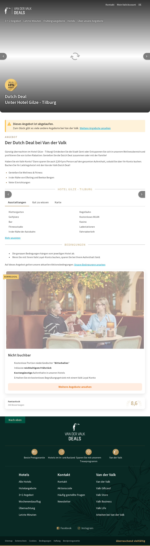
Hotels (71, 21)
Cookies (33, 540)
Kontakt (110, 4)
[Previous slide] (3, 56)
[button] (8, 194)
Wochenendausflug (30, 501)
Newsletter (64, 501)
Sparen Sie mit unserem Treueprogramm (88, 456)
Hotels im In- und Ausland (61, 454)
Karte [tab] (58, 202)
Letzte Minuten (32, 21)
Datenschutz (21, 540)
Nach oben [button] (15, 420)
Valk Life (101, 508)
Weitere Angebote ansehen (95, 128)
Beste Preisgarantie (34, 454)
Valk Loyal (83, 377)
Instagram (85, 528)
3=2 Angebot (26, 495)
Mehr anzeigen (12, 237)
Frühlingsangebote (54, 21)
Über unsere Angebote (90, 21)
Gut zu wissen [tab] (40, 202)
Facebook (64, 528)
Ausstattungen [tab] (17, 202)
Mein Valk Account (126, 4)
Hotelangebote (27, 488)
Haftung (57, 540)
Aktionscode (65, 488)
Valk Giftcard (103, 488)
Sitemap (9, 540)
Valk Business (104, 501)
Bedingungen (45, 540)
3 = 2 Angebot (13, 21)
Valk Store (102, 495)
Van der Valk (115, 454)
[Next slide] (146, 56)
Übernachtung (27, 508)
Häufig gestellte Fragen (71, 495)
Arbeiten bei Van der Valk (110, 514)
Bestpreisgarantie (71, 540)
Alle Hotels (25, 481)
